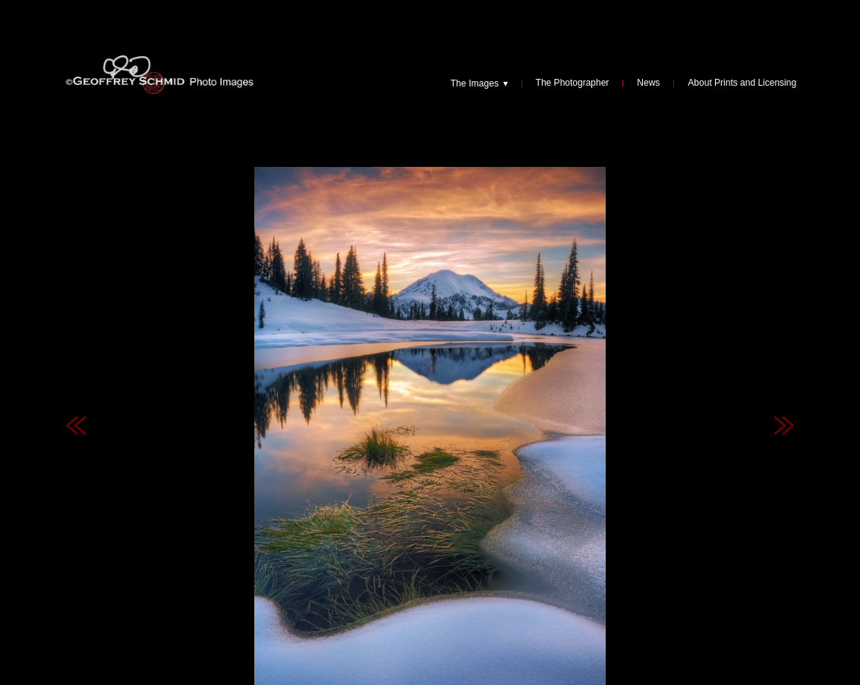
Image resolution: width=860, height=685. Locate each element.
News (648, 83)
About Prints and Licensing (742, 83)
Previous (76, 361)
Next (784, 361)
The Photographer (573, 83)
